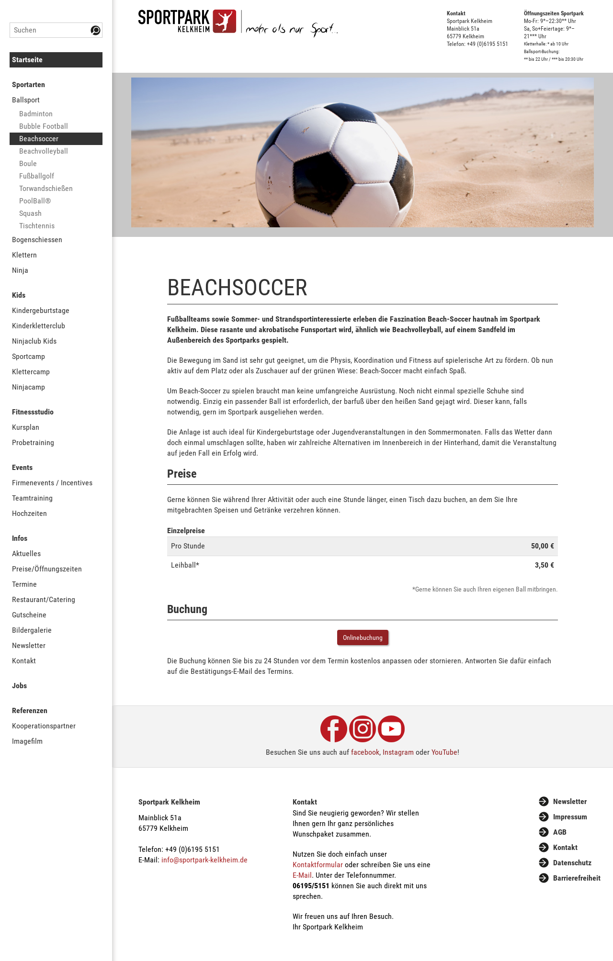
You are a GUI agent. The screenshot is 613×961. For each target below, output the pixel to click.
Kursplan (25, 427)
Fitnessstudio (33, 411)
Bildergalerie (32, 630)
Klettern (24, 254)
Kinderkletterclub (38, 325)
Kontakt (24, 660)
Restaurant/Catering (43, 599)
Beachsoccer (38, 138)
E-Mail (302, 875)
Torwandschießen (46, 188)
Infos (19, 538)
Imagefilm (27, 741)
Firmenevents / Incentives (52, 482)
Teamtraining (32, 498)
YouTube (444, 752)
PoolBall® (35, 200)
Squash (30, 213)
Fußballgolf (36, 175)
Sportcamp (28, 356)
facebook (365, 752)
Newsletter (28, 645)
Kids (18, 295)
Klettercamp (31, 371)
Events (22, 467)
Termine (24, 584)
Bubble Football (43, 126)
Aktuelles (26, 553)
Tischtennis (37, 225)
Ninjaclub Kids (34, 341)
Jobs (19, 685)
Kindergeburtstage (40, 310)
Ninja (20, 270)
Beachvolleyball (43, 151)
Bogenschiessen (37, 239)
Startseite (27, 59)
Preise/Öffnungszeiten (47, 568)
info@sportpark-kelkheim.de (204, 859)
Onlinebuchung (363, 637)
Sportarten (28, 84)
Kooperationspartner (44, 725)
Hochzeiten (29, 513)
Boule (28, 163)
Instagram (398, 752)
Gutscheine (29, 614)
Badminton (36, 113)
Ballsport (26, 99)
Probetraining (33, 442)
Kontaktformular (318, 864)
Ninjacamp (28, 386)
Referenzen (29, 710)
